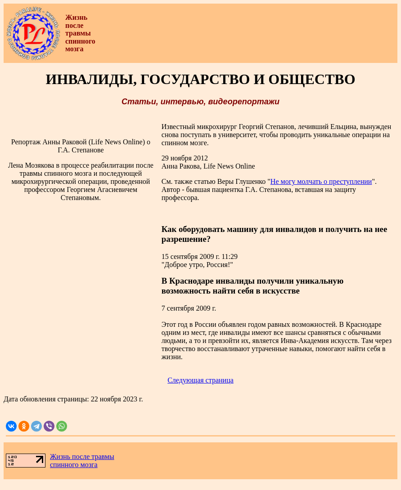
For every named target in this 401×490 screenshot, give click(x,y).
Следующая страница (200, 380)
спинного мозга (74, 464)
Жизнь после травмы (82, 456)
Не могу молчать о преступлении (321, 181)
